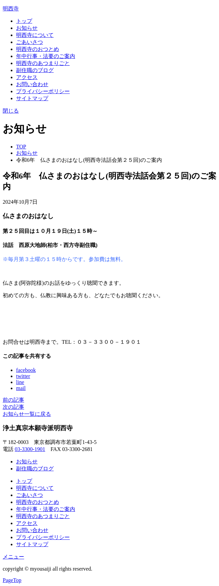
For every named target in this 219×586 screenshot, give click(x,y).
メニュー (13, 557)
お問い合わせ (32, 84)
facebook (26, 370)
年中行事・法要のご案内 (45, 56)
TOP (21, 146)
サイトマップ (32, 98)
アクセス (27, 77)
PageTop (12, 580)
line (20, 382)
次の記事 (13, 407)
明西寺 (11, 8)
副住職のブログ (35, 70)
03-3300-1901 (30, 449)
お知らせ (27, 28)
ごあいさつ (29, 42)
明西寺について (35, 35)
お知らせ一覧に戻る (27, 414)
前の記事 (13, 400)
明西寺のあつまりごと (43, 63)
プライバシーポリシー (43, 91)
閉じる (11, 111)
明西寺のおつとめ (37, 49)
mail (20, 388)
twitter (23, 376)
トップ (24, 21)
